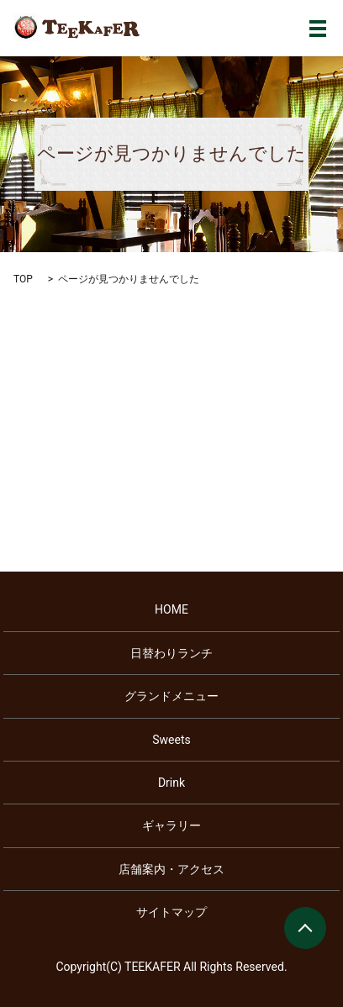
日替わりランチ (171, 653)
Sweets (171, 739)
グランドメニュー (171, 696)
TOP (23, 279)
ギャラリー (171, 825)
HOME (171, 609)
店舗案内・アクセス (171, 869)
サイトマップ (171, 912)
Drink (171, 782)
